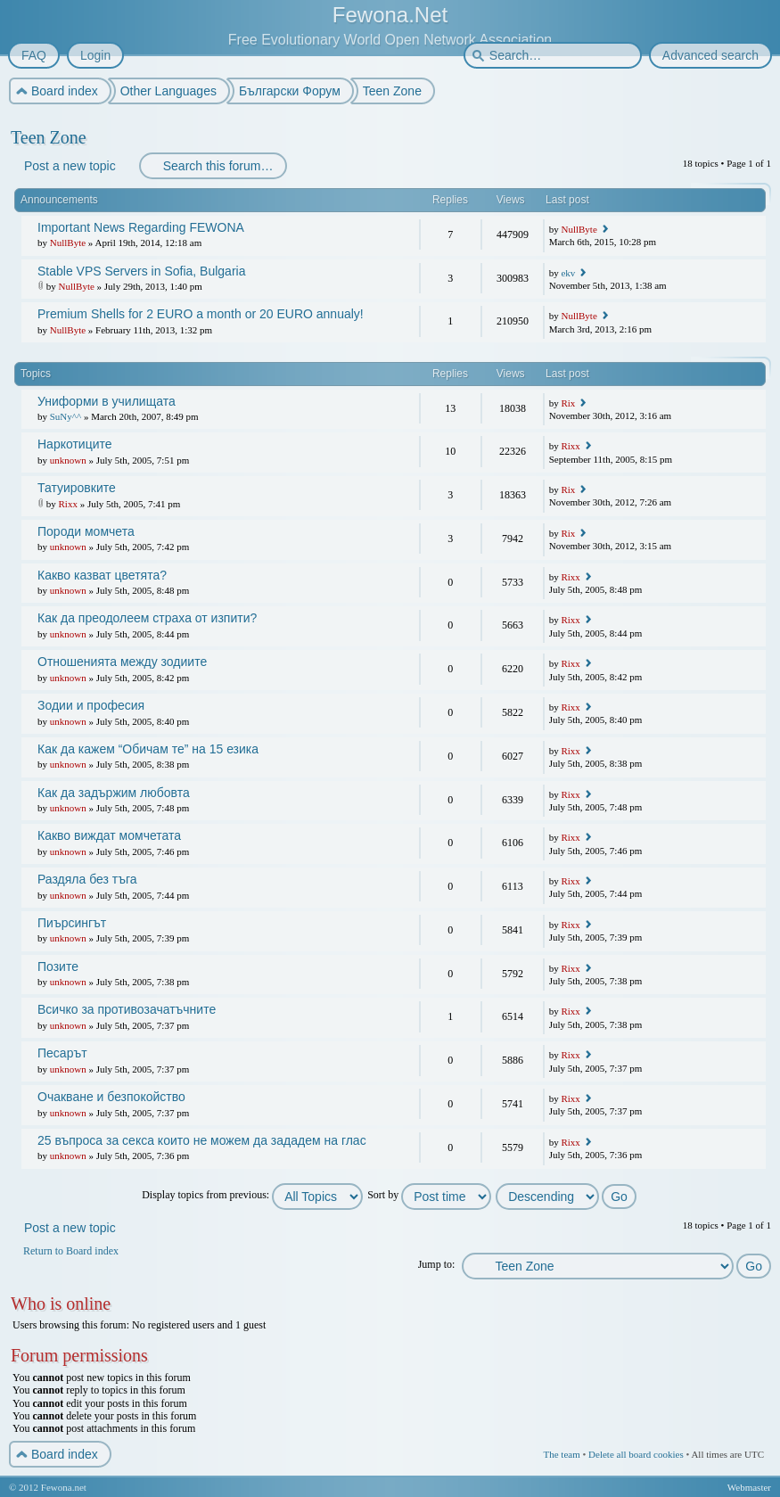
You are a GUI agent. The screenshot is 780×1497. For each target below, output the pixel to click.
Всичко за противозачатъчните (126, 1009)
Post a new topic (69, 165)
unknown (68, 460)
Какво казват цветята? (102, 575)
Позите (57, 966)
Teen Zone (48, 137)
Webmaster (749, 1487)
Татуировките (76, 488)
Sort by (429, 1195)
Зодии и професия (90, 705)
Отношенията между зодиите (122, 661)
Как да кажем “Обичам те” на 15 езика (148, 749)
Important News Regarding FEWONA (140, 227)
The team (561, 1454)
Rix (568, 403)
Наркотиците (74, 444)
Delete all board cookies (636, 1454)
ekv (568, 272)
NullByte (68, 242)
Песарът (62, 1053)
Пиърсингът (71, 923)
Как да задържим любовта (113, 793)
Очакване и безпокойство (111, 1097)
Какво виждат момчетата (109, 835)
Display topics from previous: (252, 1195)
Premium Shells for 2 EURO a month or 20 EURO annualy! (200, 314)
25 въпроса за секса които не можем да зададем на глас (201, 1140)
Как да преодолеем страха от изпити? (147, 618)
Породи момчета (86, 531)
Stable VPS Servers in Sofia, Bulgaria (141, 271)
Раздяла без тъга (87, 879)
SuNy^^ (65, 416)
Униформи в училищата (106, 401)
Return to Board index (71, 1251)
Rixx (570, 445)
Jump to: (437, 1264)
